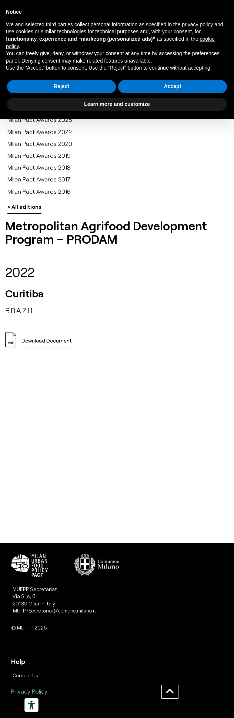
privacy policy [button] (197, 24)
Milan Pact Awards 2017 (38, 179)
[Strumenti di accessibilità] (31, 705)
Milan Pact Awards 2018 (39, 167)
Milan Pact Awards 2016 (39, 191)
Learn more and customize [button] (117, 104)
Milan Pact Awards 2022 (39, 131)
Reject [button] (61, 86)
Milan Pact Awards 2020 (39, 143)
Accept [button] (172, 86)
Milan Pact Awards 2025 (39, 119)
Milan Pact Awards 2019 (39, 155)
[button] (46, 342)
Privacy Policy (29, 691)
